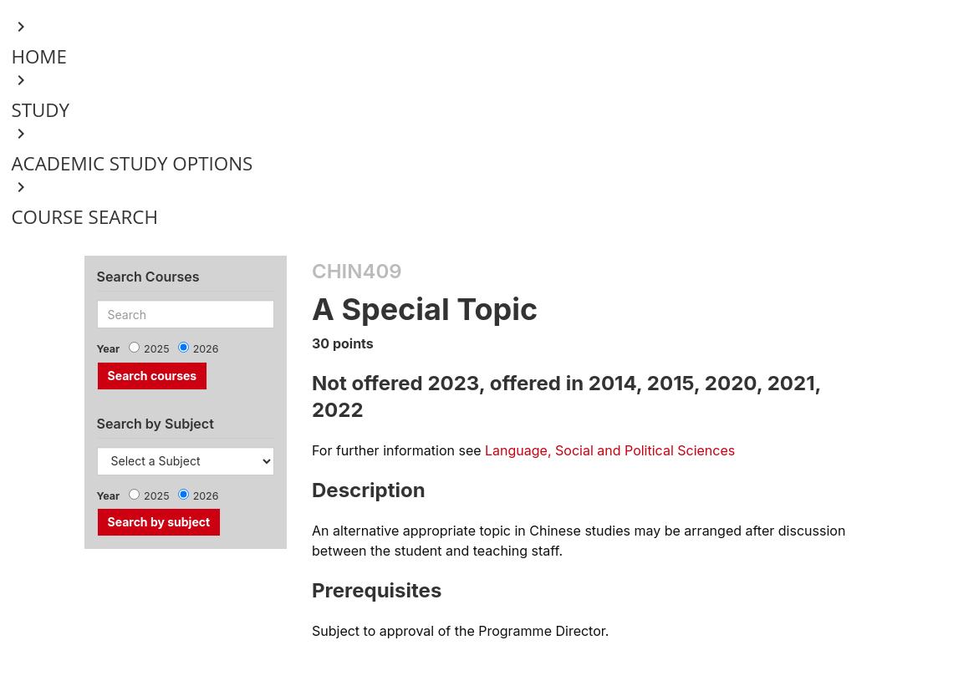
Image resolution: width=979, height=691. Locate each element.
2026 (206, 349)
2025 (157, 349)
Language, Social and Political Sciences (610, 450)
